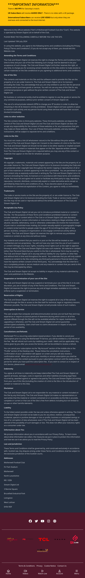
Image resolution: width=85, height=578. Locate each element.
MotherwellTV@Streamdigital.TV (38, 364)
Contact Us (61, 566)
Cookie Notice (50, 566)
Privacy (39, 566)
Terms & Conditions (26, 566)
